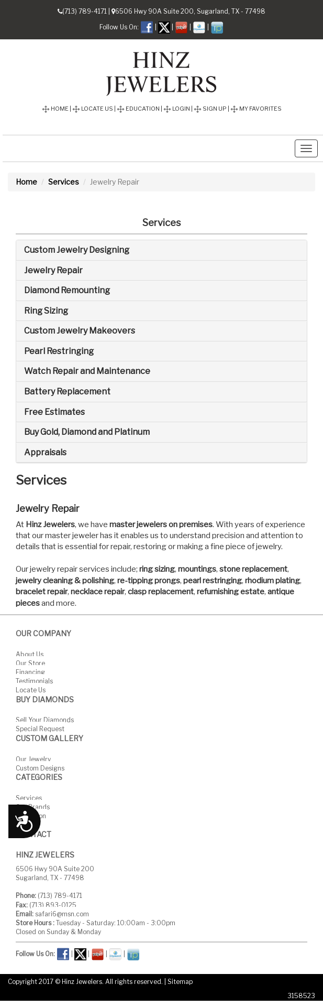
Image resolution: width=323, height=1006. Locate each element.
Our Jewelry (33, 759)
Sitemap (180, 982)
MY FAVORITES (256, 108)
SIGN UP (210, 108)
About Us (29, 654)
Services (63, 181)
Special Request (40, 729)
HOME (55, 108)
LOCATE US (92, 108)
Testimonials (34, 681)
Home (26, 181)
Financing (30, 672)
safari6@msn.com (62, 914)
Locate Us (31, 690)
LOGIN (176, 108)
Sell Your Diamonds (45, 720)
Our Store (30, 663)
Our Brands (33, 807)
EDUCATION (138, 108)
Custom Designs (40, 768)
